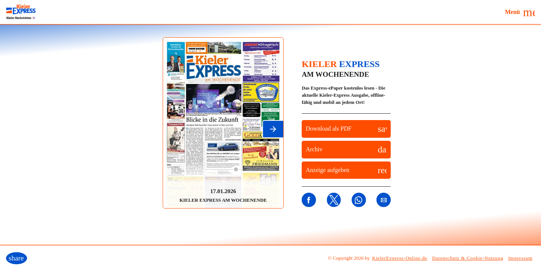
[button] (520, 12)
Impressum (520, 258)
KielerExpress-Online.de (400, 258)
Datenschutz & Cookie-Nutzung (467, 258)
